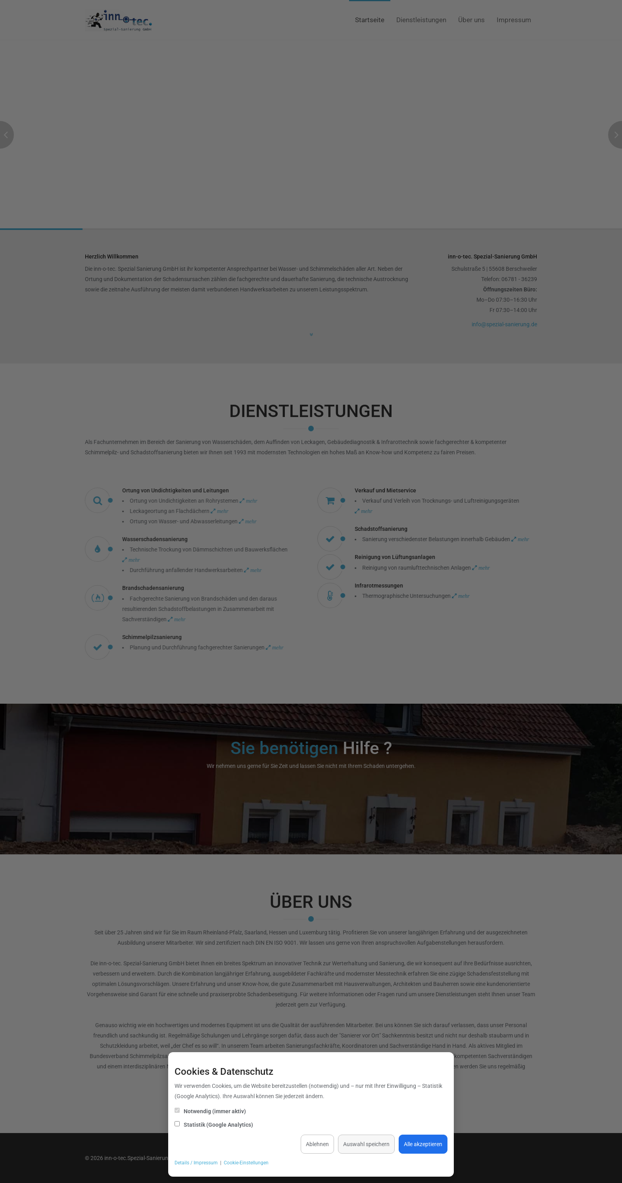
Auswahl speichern (366, 1144)
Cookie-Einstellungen (246, 1163)
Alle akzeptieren (423, 1144)
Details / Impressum (196, 1163)
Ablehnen (317, 1144)
